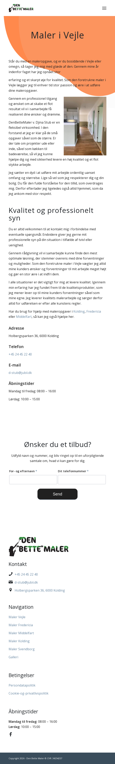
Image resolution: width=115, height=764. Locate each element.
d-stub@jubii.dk (20, 372)
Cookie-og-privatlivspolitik (28, 693)
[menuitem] (104, 8)
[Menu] (104, 8)
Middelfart (24, 316)
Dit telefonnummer (73, 471)
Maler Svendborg (22, 649)
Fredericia (93, 311)
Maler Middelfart (21, 633)
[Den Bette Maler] (48, 8)
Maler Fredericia (21, 625)
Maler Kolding (19, 641)
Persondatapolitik (22, 685)
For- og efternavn (23, 471)
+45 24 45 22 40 (20, 354)
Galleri (13, 657)
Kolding (79, 311)
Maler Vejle (17, 617)
